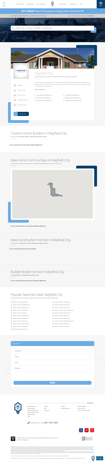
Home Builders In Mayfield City (44, 95)
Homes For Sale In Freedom (20, 313)
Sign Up (63, 406)
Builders (20, 85)
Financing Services (65, 408)
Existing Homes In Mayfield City (73, 98)
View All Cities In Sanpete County (73, 100)
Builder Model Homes (32, 412)
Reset (56, 438)
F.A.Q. (81, 4)
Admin (52, 438)
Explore (46, 406)
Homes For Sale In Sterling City (20, 326)
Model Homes (62, 4)
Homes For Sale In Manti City (62, 315)
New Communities (41, 4)
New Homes (22, 95)
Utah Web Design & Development (13, 439)
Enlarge (86, 64)
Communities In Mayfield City (72, 95)
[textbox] (57, 29)
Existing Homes (73, 4)
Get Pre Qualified (82, 406)
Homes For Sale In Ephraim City (20, 307)
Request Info (20, 114)
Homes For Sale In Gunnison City (63, 313)
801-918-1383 (51, 422)
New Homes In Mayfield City (43, 98)
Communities (22, 90)
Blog (45, 408)
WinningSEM (26, 440)
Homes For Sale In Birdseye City (62, 302)
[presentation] (24, 376)
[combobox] (52, 28)
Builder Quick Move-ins (33, 410)
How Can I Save (81, 408)
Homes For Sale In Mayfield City (21, 318)
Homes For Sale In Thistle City (62, 326)
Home (68, 15)
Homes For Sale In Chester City (62, 304)
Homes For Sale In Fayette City (20, 310)
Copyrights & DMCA (39, 438)
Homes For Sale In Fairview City (62, 307)
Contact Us (46, 410)
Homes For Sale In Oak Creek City (21, 323)
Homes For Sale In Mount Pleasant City (64, 321)
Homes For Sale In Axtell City (20, 302)
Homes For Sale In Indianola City (21, 315)
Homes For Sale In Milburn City (62, 318)
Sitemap (31, 438)
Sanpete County (84, 15)
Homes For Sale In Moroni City (20, 321)
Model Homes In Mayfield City (44, 100)
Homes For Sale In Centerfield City (21, 304)
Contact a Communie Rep (84, 410)
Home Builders (30, 4)
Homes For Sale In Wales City (20, 329)
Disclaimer (47, 438)
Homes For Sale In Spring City (62, 323)
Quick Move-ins (20, 4)
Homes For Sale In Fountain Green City (64, 310)
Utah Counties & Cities (75, 15)
